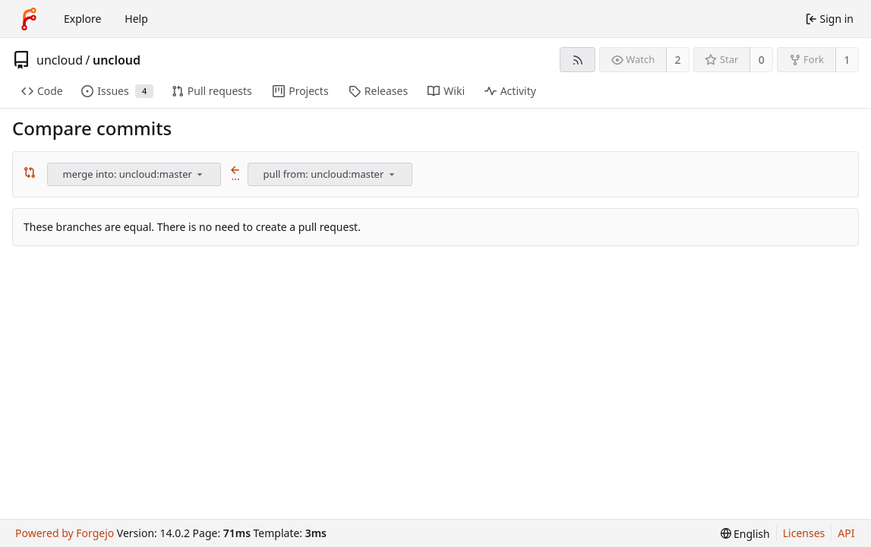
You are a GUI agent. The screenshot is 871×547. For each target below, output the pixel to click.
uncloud (59, 60)
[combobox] (135, 174)
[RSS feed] (577, 59)
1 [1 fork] (847, 59)
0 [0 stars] (762, 59)
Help (136, 18)
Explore (82, 18)
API (846, 533)
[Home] (29, 19)
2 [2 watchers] (678, 59)
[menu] (199, 174)
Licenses (804, 533)
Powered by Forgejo (64, 533)
